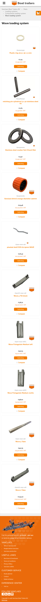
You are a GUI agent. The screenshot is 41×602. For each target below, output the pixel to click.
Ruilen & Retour (8, 579)
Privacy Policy (8, 564)
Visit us (6, 586)
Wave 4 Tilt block (20, 296)
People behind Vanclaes (11, 548)
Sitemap (4, 600)
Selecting (20, 66)
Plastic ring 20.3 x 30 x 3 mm (21, 53)
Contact (6, 576)
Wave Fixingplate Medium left (20, 344)
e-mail (12, 538)
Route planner (8, 574)
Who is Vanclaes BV (10, 546)
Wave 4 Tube (20, 442)
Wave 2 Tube (20, 490)
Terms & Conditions (10, 561)
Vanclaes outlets (9, 566)
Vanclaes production (10, 551)
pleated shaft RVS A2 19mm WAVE (20, 247)
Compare (21, 71)
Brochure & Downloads (11, 558)
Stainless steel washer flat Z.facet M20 (20, 150)
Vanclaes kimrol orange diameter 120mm (20, 199)
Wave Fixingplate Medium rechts (20, 393)
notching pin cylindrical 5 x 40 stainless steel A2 (20, 102)
